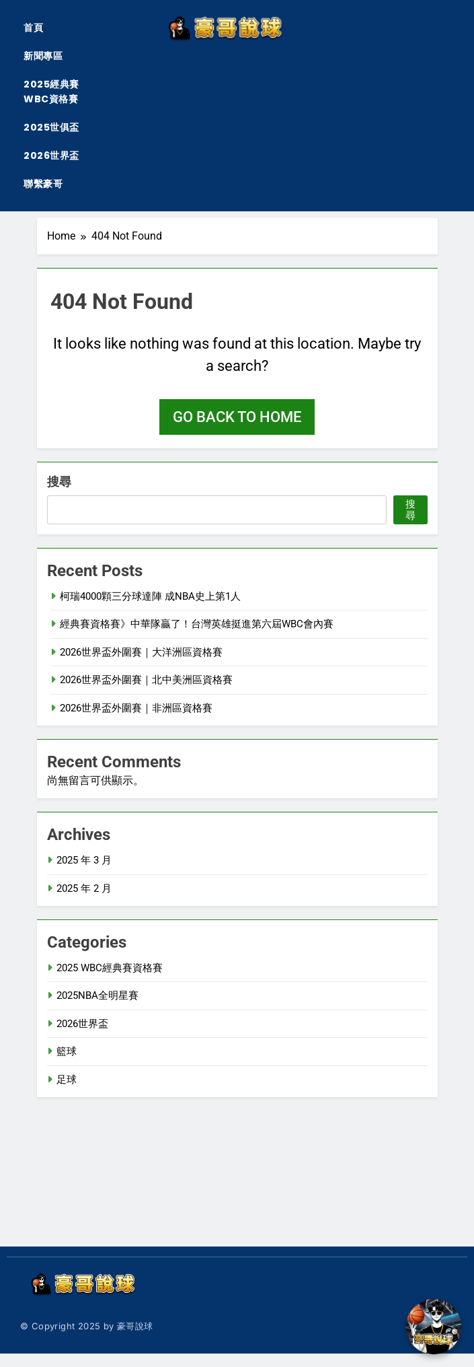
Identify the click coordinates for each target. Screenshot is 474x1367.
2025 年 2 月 (84, 888)
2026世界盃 (51, 155)
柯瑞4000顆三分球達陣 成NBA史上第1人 (150, 596)
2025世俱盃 (51, 127)
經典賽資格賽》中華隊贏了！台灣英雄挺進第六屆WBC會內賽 (196, 624)
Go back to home (237, 417)
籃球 (66, 1051)
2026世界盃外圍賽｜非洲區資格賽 (136, 708)
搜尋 (59, 482)
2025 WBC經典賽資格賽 (109, 968)
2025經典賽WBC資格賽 (51, 91)
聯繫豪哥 (43, 183)
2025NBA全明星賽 (97, 995)
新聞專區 (43, 56)
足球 (66, 1080)
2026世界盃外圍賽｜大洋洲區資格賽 (141, 652)
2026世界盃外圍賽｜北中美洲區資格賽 (146, 680)
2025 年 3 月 (84, 860)
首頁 (33, 27)
